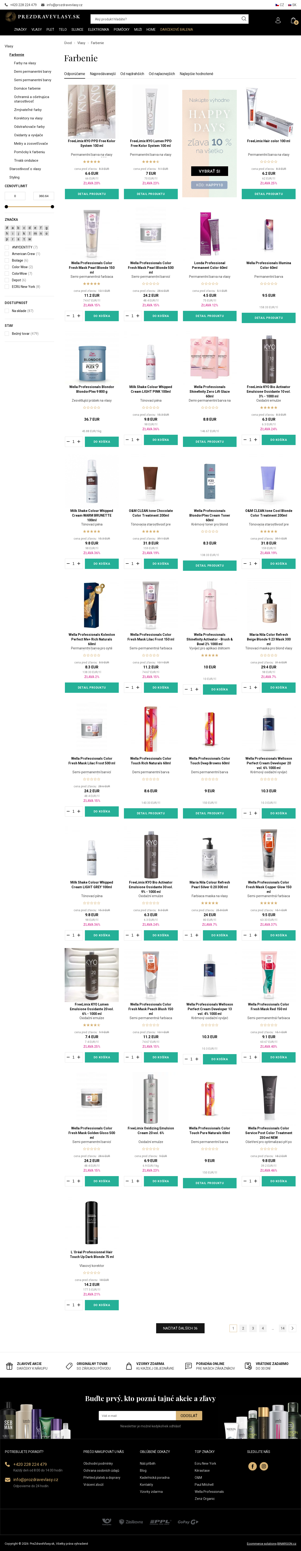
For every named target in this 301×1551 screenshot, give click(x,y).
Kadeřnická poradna (155, 1477)
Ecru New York (205, 1463)
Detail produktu (92, 194)
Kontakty (146, 1484)
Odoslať (189, 1416)
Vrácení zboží (93, 1484)
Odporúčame (74, 74)
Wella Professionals (209, 1492)
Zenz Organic (205, 1499)
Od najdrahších (132, 74)
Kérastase (202, 1470)
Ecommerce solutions (262, 1543)
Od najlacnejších (162, 74)
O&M (198, 1477)
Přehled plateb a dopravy (101, 1477)
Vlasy (81, 43)
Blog (143, 1470)
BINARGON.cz (286, 1543)
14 (283, 1328)
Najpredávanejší (103, 74)
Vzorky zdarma (151, 1492)
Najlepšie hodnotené (196, 74)
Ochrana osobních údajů (101, 1470)
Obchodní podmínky (98, 1463)
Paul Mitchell (204, 1484)
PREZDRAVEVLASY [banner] (43, 16)
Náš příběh (147, 1463)
